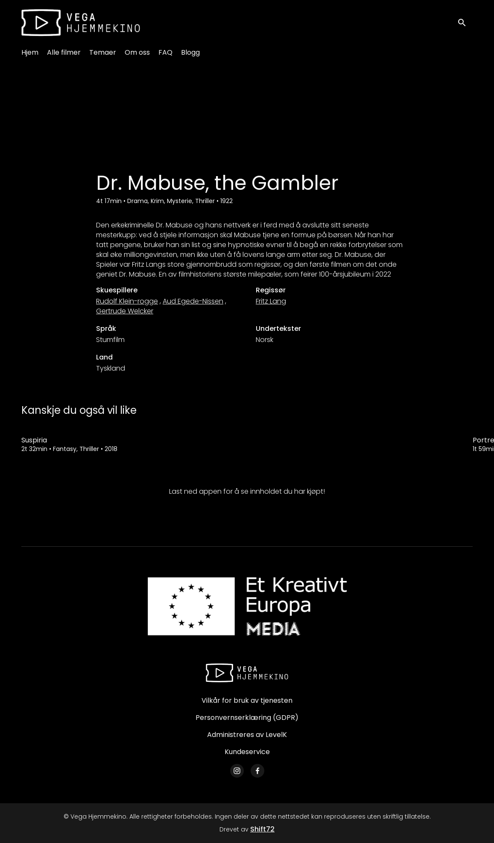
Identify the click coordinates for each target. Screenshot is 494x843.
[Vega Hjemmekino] (247, 673)
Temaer (102, 52)
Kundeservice (247, 752)
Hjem (29, 52)
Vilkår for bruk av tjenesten (247, 700)
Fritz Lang (271, 301)
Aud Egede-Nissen (193, 301)
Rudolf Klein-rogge (127, 301)
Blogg (190, 52)
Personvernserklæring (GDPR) (247, 717)
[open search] (465, 22)
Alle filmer (64, 52)
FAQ (165, 52)
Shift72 (262, 829)
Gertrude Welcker (124, 311)
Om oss (137, 52)
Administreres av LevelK (247, 735)
